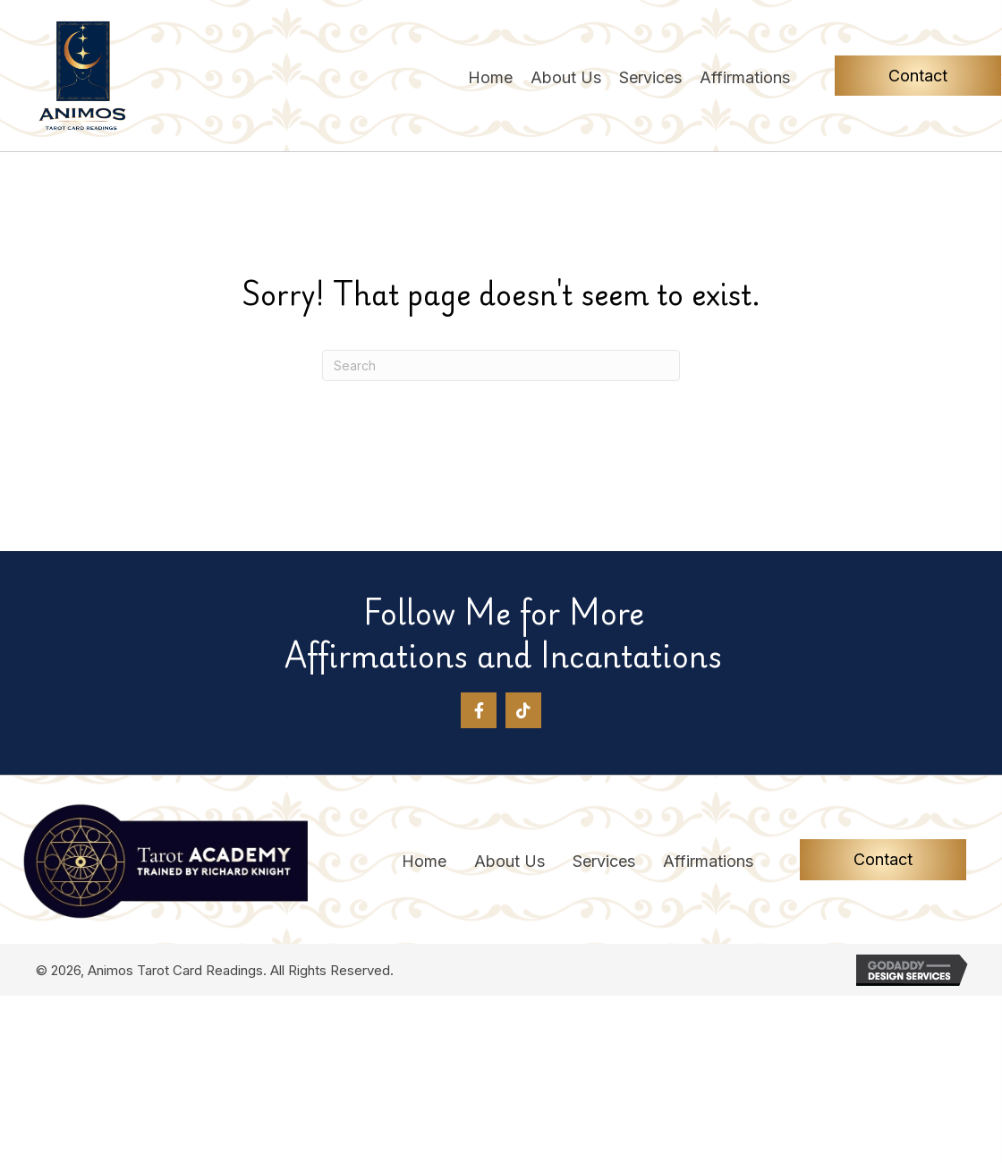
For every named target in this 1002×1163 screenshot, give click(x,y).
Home (424, 861)
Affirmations (708, 861)
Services (604, 861)
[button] (479, 710)
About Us (509, 861)
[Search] (501, 365)
